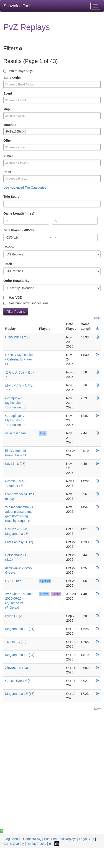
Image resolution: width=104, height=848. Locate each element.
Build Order (12, 78)
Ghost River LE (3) (18, 681)
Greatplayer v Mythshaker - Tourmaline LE (15, 402)
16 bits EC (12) (15, 642)
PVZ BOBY (13, 581)
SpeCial (45, 581)
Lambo (56, 594)
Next (97, 318)
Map (6, 109)
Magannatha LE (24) (19, 655)
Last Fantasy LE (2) (19, 542)
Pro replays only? (18, 71)
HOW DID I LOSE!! (18, 337)
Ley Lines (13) (15, 463)
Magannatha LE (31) (19, 629)
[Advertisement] (52, 775)
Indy (43, 433)
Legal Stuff (86, 839)
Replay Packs (36, 843)
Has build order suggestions (25, 303)
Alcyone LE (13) (16, 668)
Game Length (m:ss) (18, 213)
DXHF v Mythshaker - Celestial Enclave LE (19, 359)
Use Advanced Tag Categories (24, 187)
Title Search (12, 196)
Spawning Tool (17, 6)
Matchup (10, 125)
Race (7, 172)
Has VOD (12, 297)
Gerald (44, 594)
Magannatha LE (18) (19, 693)
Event (7, 93)
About (16, 839)
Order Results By (16, 281)
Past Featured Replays (60, 839)
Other (7, 140)
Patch (7, 264)
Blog (6, 839)
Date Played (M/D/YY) (19, 230)
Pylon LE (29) (15, 616)
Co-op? (9, 247)
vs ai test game (16, 433)
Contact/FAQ (32, 839)
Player (8, 156)
